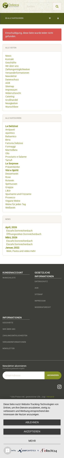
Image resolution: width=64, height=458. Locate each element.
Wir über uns (11, 66)
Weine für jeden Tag (15, 204)
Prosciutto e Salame (15, 156)
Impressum (11, 89)
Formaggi (10, 146)
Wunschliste (11, 106)
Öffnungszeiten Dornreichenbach (23, 234)
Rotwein (9, 180)
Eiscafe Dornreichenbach (19, 230)
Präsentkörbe (12, 167)
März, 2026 (11, 237)
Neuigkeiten (11, 103)
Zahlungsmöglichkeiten (17, 69)
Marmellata (11, 150)
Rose (8, 177)
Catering (9, 96)
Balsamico (10, 136)
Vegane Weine (12, 200)
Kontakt (9, 59)
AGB (7, 83)
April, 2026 (11, 227)
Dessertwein (11, 173)
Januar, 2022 (12, 247)
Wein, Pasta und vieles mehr (21, 251)
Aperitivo (10, 133)
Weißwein (10, 207)
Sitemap (9, 86)
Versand (50, 397)
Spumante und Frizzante (18, 194)
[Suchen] (38, 6)
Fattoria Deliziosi (14, 143)
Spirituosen (11, 184)
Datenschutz (12, 79)
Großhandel (11, 100)
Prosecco (10, 197)
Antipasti (10, 129)
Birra (7, 139)
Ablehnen (32, 422)
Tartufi (8, 160)
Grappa (9, 187)
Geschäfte (10, 62)
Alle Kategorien (14, 18)
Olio (7, 153)
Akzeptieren (32, 431)
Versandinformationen (17, 72)
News (8, 55)
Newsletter (11, 76)
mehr (32, 440)
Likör (8, 190)
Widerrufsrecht (13, 93)
